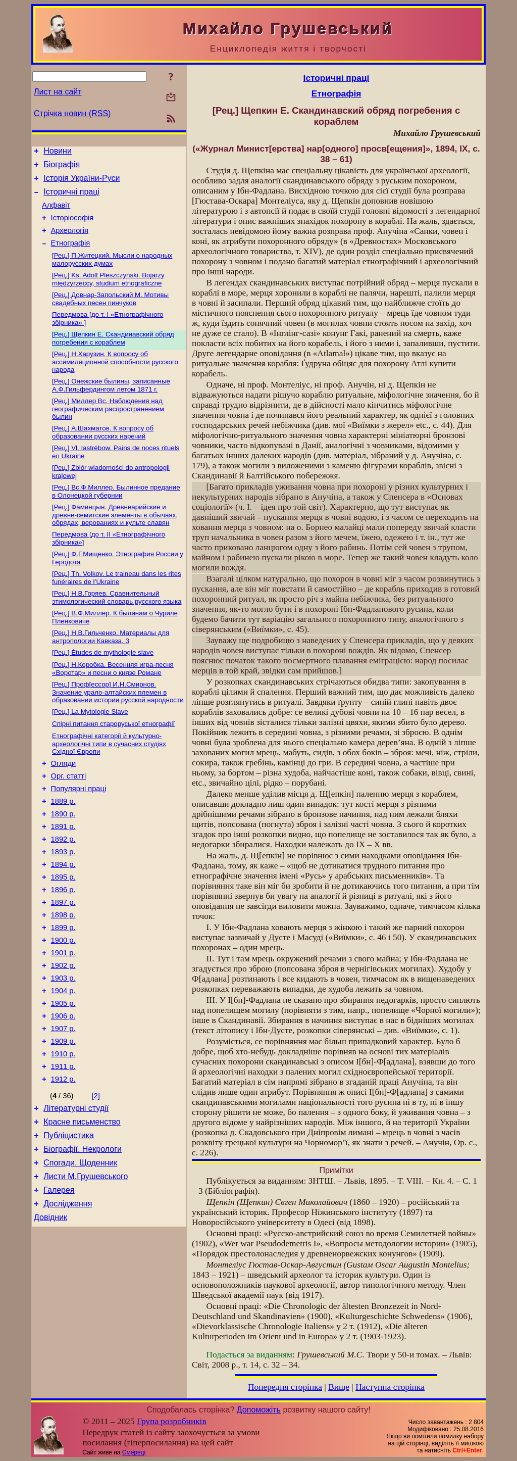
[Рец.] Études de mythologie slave (102, 685)
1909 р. (63, 1113)
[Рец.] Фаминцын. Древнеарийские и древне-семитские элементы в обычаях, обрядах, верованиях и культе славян (115, 540)
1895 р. (63, 930)
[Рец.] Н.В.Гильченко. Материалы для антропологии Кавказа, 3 (110, 668)
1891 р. (63, 873)
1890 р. (63, 859)
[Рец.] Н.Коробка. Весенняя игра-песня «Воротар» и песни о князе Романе (113, 702)
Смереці (133, 1452)
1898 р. (63, 972)
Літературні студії (76, 1186)
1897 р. (63, 958)
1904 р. (63, 1057)
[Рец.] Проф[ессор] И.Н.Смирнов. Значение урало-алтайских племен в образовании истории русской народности (118, 726)
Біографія (61, 167)
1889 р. (63, 845)
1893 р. (63, 901)
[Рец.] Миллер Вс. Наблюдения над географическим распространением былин (108, 429)
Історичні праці (71, 197)
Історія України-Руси (81, 182)
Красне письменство (82, 1201)
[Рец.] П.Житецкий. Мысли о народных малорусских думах (112, 272)
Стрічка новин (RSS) (72, 113)
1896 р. (63, 944)
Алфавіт (56, 213)
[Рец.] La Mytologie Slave (90, 747)
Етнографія (70, 255)
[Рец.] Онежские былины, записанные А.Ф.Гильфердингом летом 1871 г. (111, 404)
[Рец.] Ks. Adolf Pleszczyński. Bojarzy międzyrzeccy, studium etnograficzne (108, 293)
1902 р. (63, 1029)
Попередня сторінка (285, 1387)
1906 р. (63, 1085)
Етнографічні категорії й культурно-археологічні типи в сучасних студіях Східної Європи (109, 781)
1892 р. (63, 887)
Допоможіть (259, 1409)
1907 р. (63, 1099)
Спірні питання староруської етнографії (113, 760)
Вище (338, 1387)
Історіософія (72, 227)
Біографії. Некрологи (82, 1232)
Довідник (50, 1307)
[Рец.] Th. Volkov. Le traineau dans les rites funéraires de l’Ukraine (116, 606)
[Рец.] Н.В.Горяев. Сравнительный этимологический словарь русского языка (116, 627)
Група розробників (171, 1421)
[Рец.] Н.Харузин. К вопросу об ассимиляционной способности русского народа (115, 380)
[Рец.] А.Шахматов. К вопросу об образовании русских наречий (102, 453)
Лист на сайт (58, 91)
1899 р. (63, 986)
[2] (96, 1172)
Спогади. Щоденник (80, 1247)
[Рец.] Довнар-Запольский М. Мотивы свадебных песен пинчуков (110, 314)
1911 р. (63, 1142)
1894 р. (63, 915)
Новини (57, 152)
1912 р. (63, 1156)
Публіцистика (68, 1216)
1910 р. (63, 1128)
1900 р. (63, 1000)
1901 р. (63, 1014)
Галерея (58, 1277)
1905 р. (63, 1071)
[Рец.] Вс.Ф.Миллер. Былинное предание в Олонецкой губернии (116, 515)
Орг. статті (68, 816)
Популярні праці (79, 830)
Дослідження (67, 1292)
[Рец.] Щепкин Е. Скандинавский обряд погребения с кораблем (113, 355)
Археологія (69, 241)
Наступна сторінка (390, 1387)
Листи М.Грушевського (85, 1262)
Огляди (63, 802)
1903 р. (63, 1043)
